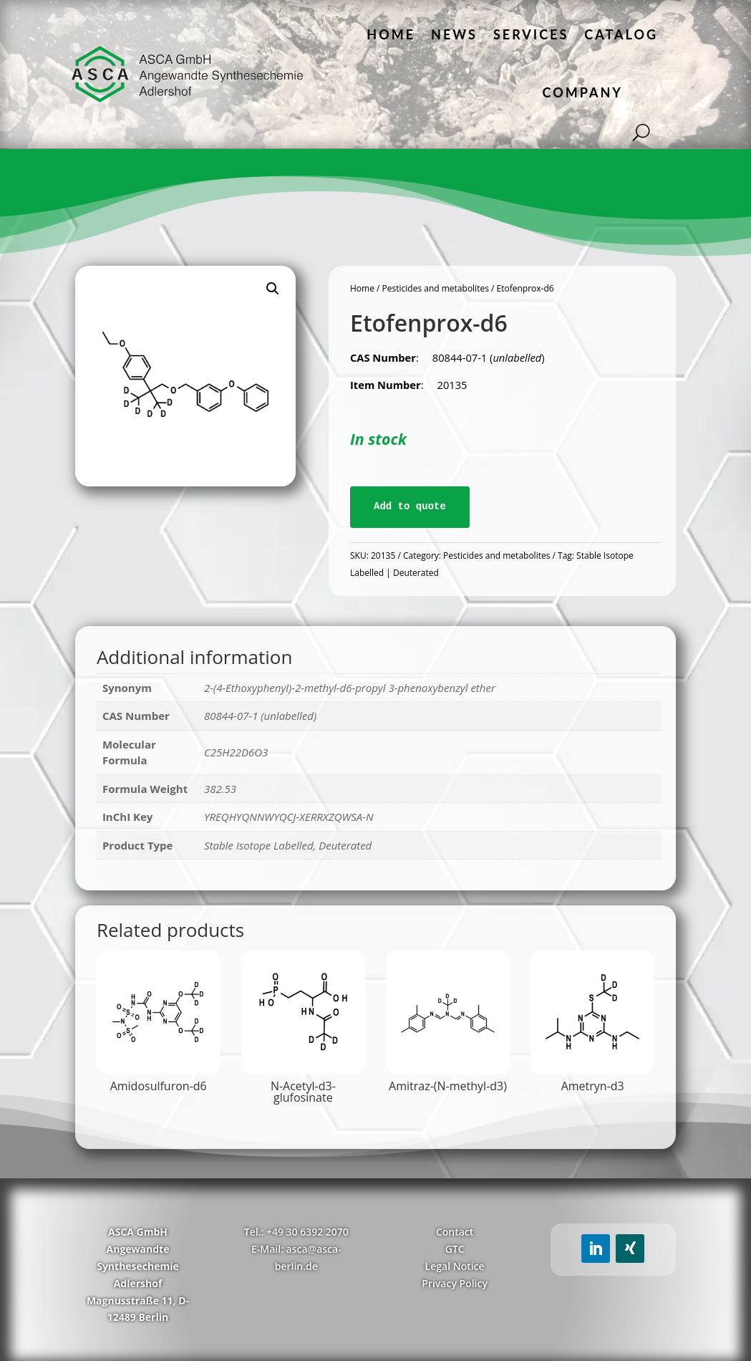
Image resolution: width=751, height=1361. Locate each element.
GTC (455, 1249)
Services (530, 34)
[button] (273, 289)
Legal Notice (455, 1266)
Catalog (621, 34)
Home (391, 34)
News (454, 34)
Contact (454, 1232)
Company (583, 92)
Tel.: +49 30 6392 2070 (296, 1232)
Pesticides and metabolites (435, 288)
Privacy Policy (455, 1283)
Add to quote (410, 506)
